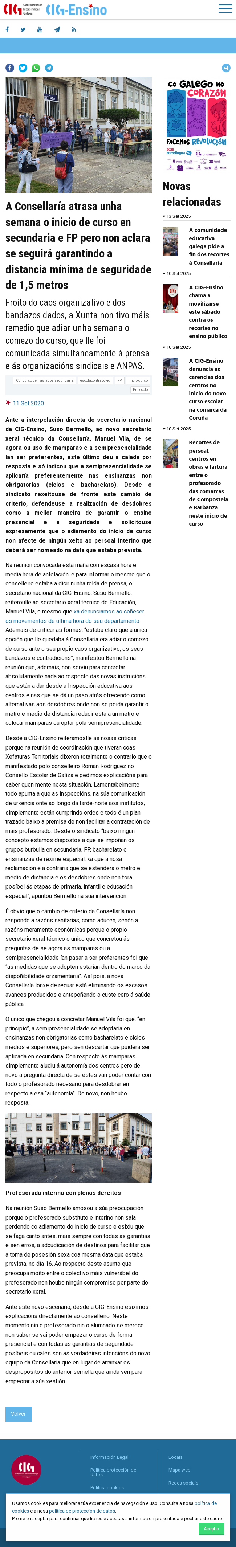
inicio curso (138, 381)
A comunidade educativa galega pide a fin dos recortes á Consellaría (209, 247)
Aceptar (211, 1528)
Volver (18, 1414)
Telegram (49, 68)
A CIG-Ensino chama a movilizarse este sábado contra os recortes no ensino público (208, 312)
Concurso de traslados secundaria (45, 381)
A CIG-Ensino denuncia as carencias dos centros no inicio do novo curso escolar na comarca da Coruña (208, 389)
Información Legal (109, 1457)
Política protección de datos (113, 1472)
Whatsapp (36, 68)
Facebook (9, 68)
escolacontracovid (95, 381)
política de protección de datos (82, 1511)
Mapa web (179, 1470)
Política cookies (107, 1487)
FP (119, 381)
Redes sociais (183, 1483)
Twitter (23, 68)
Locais (175, 1457)
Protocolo (140, 390)
